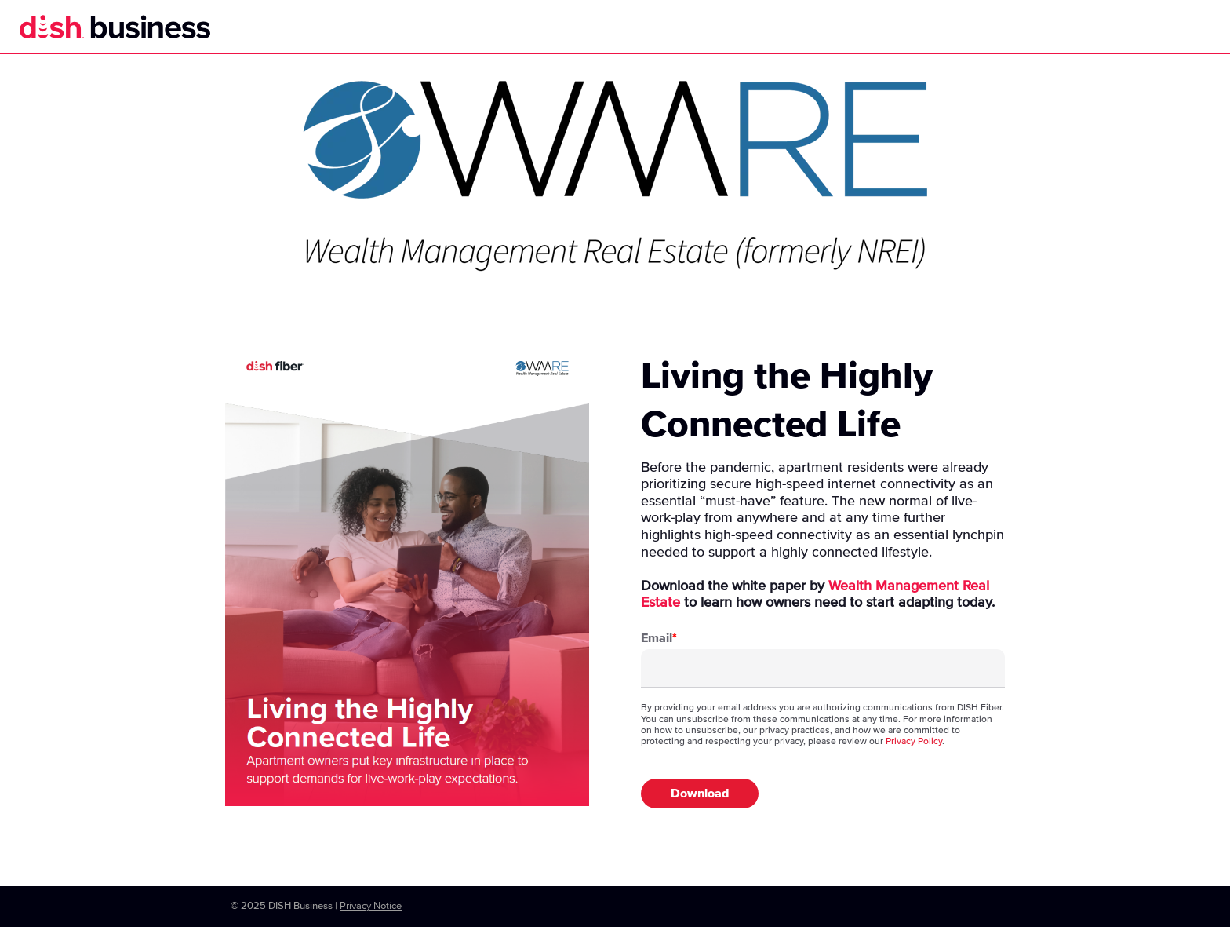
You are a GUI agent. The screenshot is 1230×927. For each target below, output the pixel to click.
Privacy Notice (371, 906)
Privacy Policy (914, 741)
